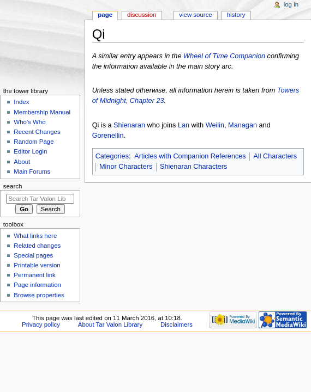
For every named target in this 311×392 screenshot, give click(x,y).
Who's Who (29, 122)
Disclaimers (176, 324)
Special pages (33, 255)
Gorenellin (108, 135)
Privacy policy (41, 324)
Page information (37, 284)
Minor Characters (125, 166)
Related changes (37, 245)
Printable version (37, 265)
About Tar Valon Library (110, 324)
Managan (242, 125)
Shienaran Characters (193, 166)
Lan (183, 125)
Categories (112, 156)
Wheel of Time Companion (224, 56)
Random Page (33, 141)
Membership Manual (42, 112)
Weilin (215, 125)
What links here (35, 235)
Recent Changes (37, 131)
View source (195, 14)
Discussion (141, 14)
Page (105, 14)
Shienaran (129, 125)
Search (12, 186)
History (236, 14)
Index (21, 102)
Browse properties (39, 295)
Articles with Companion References (190, 156)
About (22, 161)
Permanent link (34, 275)
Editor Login (30, 151)
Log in (291, 4)
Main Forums (32, 171)
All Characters (275, 156)
